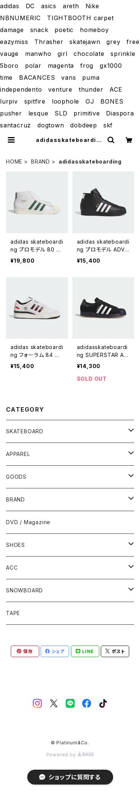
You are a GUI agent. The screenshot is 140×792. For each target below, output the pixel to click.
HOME (14, 161)
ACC (12, 567)
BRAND (40, 161)
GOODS (16, 476)
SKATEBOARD (24, 431)
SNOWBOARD (24, 590)
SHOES (15, 545)
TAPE (13, 613)
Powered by (70, 754)
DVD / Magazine (28, 522)
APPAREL (18, 454)
